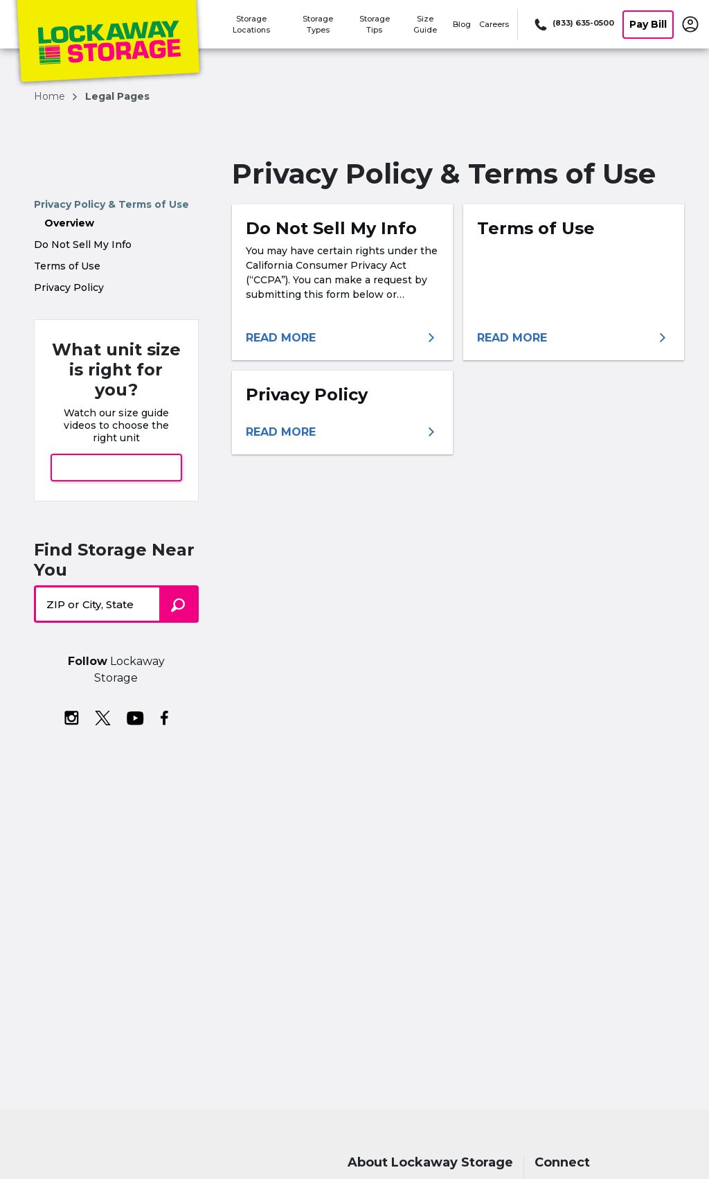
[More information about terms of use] (573, 338)
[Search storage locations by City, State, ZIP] (179, 604)
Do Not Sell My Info (83, 244)
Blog (462, 24)
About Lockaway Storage (430, 1162)
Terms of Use (67, 266)
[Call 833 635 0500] (573, 24)
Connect (562, 1162)
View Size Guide (116, 467)
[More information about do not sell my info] (342, 338)
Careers (494, 24)
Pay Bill (648, 24)
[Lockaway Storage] (108, 43)
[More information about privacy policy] (342, 432)
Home (51, 96)
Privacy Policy (69, 287)
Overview (69, 223)
